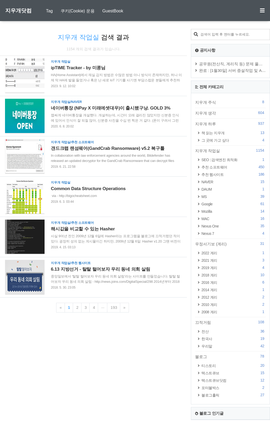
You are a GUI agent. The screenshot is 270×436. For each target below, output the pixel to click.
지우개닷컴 (18, 10)
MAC (233, 218)
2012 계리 (233, 297)
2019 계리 (233, 267)
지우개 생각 (230, 113)
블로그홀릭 (233, 395)
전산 (233, 331)
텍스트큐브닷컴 (233, 380)
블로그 (230, 356)
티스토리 (233, 365)
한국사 (233, 338)
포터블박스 (233, 387)
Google (233, 204)
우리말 (233, 346)
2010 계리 (233, 304)
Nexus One (233, 226)
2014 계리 (233, 290)
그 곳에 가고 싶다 (233, 140)
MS (233, 196)
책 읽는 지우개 (233, 133)
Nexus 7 (233, 233)
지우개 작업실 (230, 150)
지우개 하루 (230, 123)
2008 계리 (233, 312)
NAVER (233, 182)
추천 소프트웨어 (233, 167)
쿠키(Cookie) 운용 (78, 11)
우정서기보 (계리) (230, 243)
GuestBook (112, 11)
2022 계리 (233, 253)
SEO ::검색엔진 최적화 (233, 159)
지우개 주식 (230, 102)
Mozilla (233, 211)
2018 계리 (233, 275)
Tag (49, 11)
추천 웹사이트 (233, 174)
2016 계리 (233, 282)
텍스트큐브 (233, 373)
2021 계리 (233, 260)
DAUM (233, 189)
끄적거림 (230, 322)
